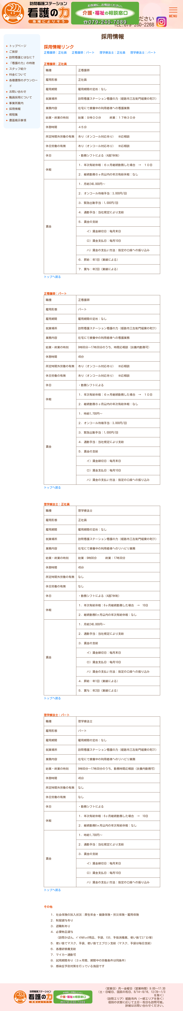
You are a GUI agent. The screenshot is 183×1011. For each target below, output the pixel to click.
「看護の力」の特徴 (22, 63)
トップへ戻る (52, 276)
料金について (17, 74)
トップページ (17, 46)
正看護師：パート (83, 52)
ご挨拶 (13, 51)
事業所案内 (16, 103)
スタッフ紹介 (17, 68)
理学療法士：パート (143, 52)
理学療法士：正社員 (112, 52)
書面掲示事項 (17, 120)
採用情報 (15, 108)
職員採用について (20, 97)
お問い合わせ (17, 91)
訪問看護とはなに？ (22, 57)
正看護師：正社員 (55, 52)
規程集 (13, 114)
